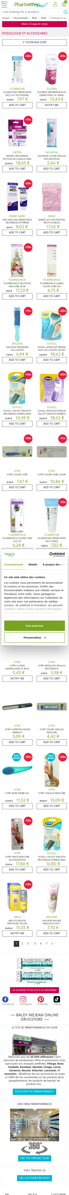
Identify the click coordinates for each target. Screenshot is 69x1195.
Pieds (43, 18)
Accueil (5, 18)
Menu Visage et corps (35, 24)
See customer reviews (34, 1178)
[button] (55, 4)
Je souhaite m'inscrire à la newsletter (34, 990)
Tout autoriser (35, 625)
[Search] (31, 12)
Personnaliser (35, 637)
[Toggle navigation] (4, 4)
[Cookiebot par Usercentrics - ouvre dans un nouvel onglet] (49, 554)
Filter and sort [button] (34, 42)
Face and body (20, 18)
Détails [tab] (32, 564)
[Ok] (66, 12)
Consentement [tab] (13, 564)
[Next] (52, 944)
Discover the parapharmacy (34, 1091)
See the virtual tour (34, 1158)
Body (34, 18)
